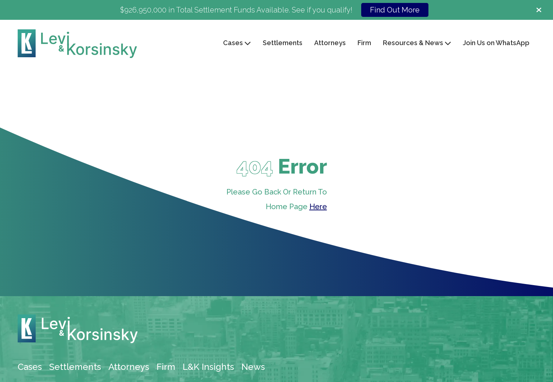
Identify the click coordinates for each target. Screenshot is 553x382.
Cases (30, 366)
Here (318, 206)
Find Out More (395, 10)
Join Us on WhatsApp (496, 43)
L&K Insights (208, 366)
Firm (364, 43)
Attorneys (330, 43)
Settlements (282, 43)
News (253, 366)
